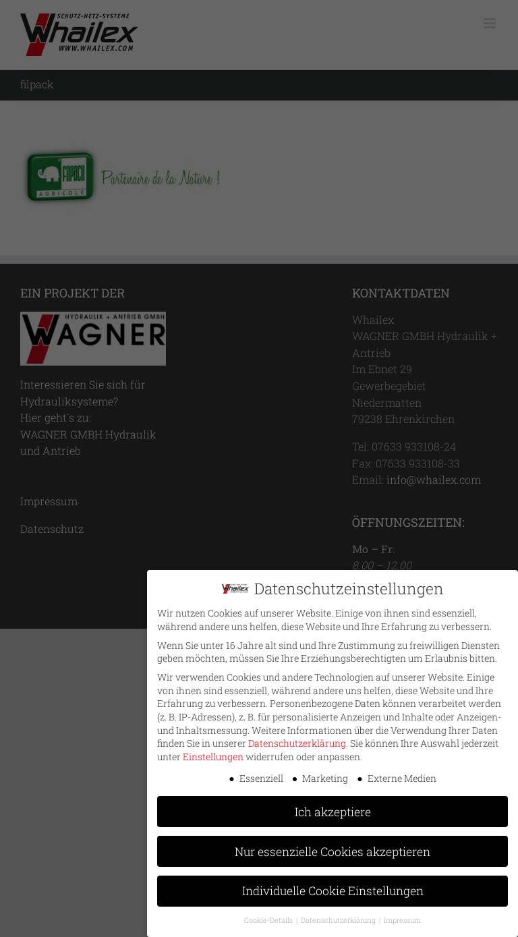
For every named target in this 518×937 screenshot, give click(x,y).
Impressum (402, 915)
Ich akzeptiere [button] (333, 806)
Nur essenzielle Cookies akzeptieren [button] (332, 846)
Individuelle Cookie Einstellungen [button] (333, 886)
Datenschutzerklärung (297, 738)
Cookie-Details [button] (269, 915)
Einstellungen (213, 751)
